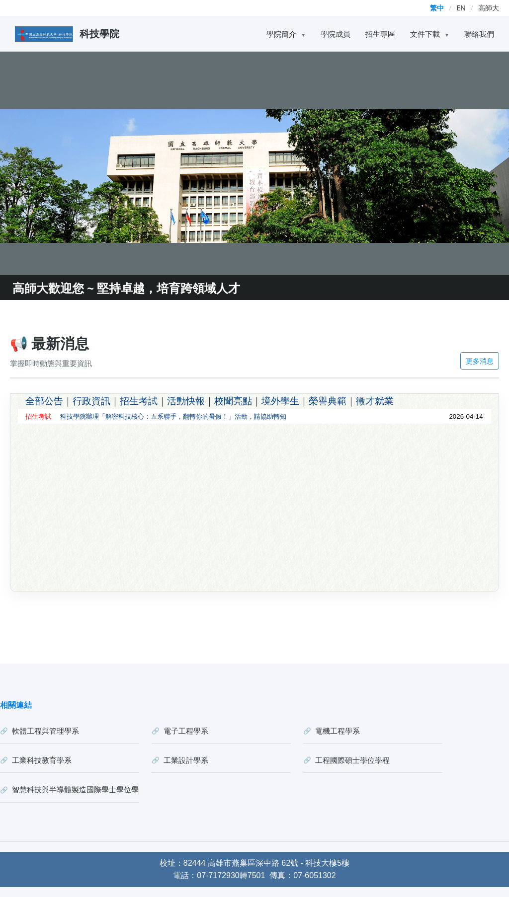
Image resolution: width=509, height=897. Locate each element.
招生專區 (380, 34)
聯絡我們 (479, 34)
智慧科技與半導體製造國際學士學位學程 (75, 789)
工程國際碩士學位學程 (352, 760)
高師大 (488, 7)
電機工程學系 (337, 731)
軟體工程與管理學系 (45, 731)
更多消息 (480, 361)
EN (460, 7)
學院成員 (335, 34)
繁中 (437, 7)
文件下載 (429, 34)
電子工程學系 (186, 731)
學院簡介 (286, 34)
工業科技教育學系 (42, 760)
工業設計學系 (186, 760)
